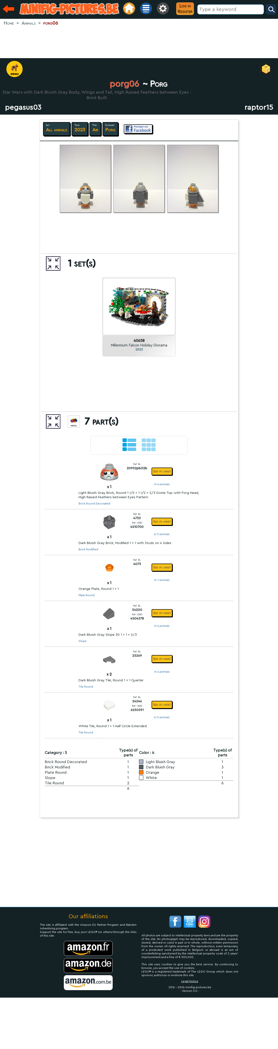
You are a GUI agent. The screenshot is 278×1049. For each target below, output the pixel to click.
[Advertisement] (139, 42)
